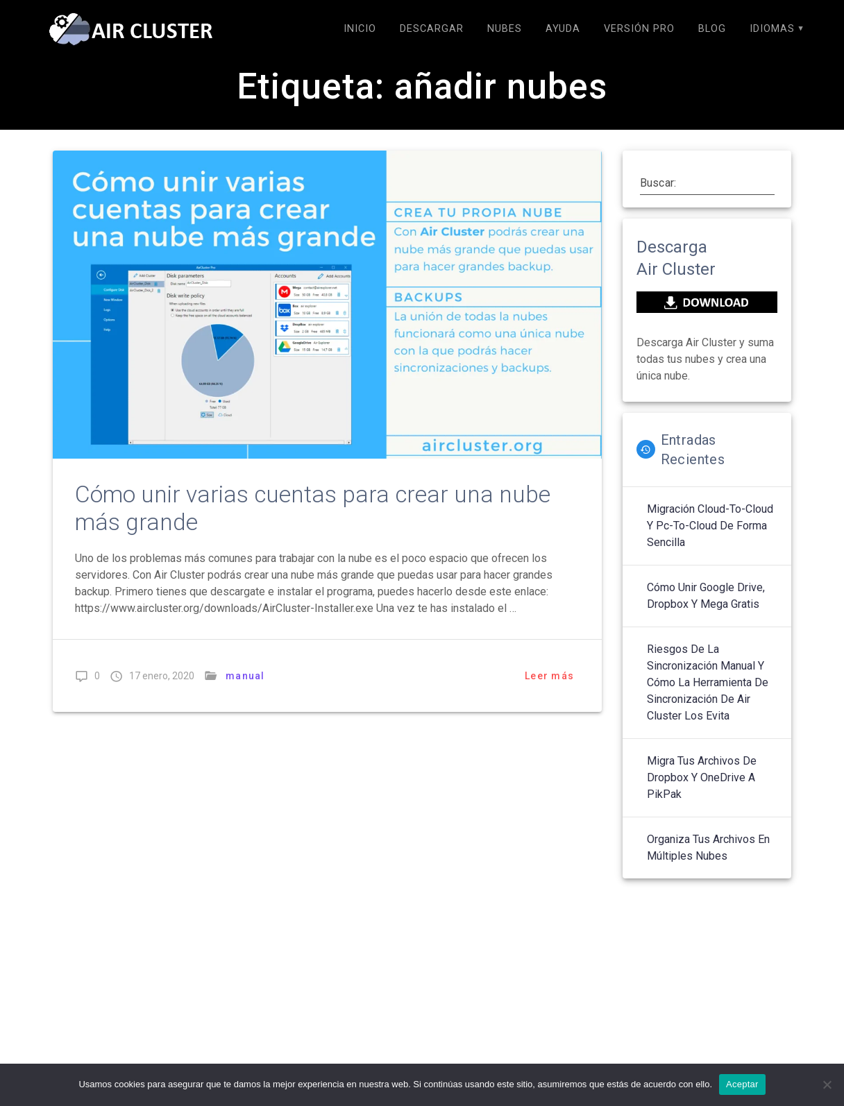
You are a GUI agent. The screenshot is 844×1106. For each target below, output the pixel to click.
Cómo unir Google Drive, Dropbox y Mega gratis (706, 596)
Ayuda (563, 29)
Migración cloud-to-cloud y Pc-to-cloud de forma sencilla (710, 525)
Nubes (504, 29)
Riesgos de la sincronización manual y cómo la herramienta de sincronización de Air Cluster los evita (707, 682)
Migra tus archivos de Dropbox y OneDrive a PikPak (702, 777)
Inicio (360, 29)
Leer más (549, 675)
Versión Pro (639, 29)
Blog (712, 29)
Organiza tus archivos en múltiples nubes (708, 847)
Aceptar (742, 1084)
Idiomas (772, 29)
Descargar (432, 29)
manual (245, 675)
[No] (827, 1084)
